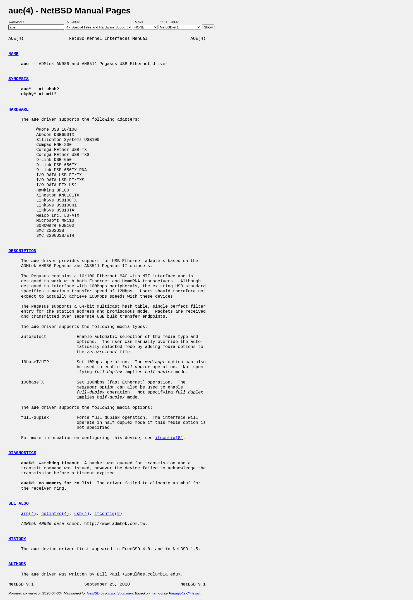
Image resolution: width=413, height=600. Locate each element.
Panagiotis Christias (184, 593)
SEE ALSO (18, 503)
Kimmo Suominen (119, 593)
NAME (13, 54)
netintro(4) (55, 514)
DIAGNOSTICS (22, 453)
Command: (18, 21)
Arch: (141, 21)
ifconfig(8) (169, 438)
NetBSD (93, 593)
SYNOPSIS (18, 79)
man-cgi (157, 593)
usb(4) (82, 514)
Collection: (169, 21)
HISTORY (17, 539)
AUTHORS (17, 564)
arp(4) (28, 514)
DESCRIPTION (22, 251)
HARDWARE (18, 109)
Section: (74, 21)
